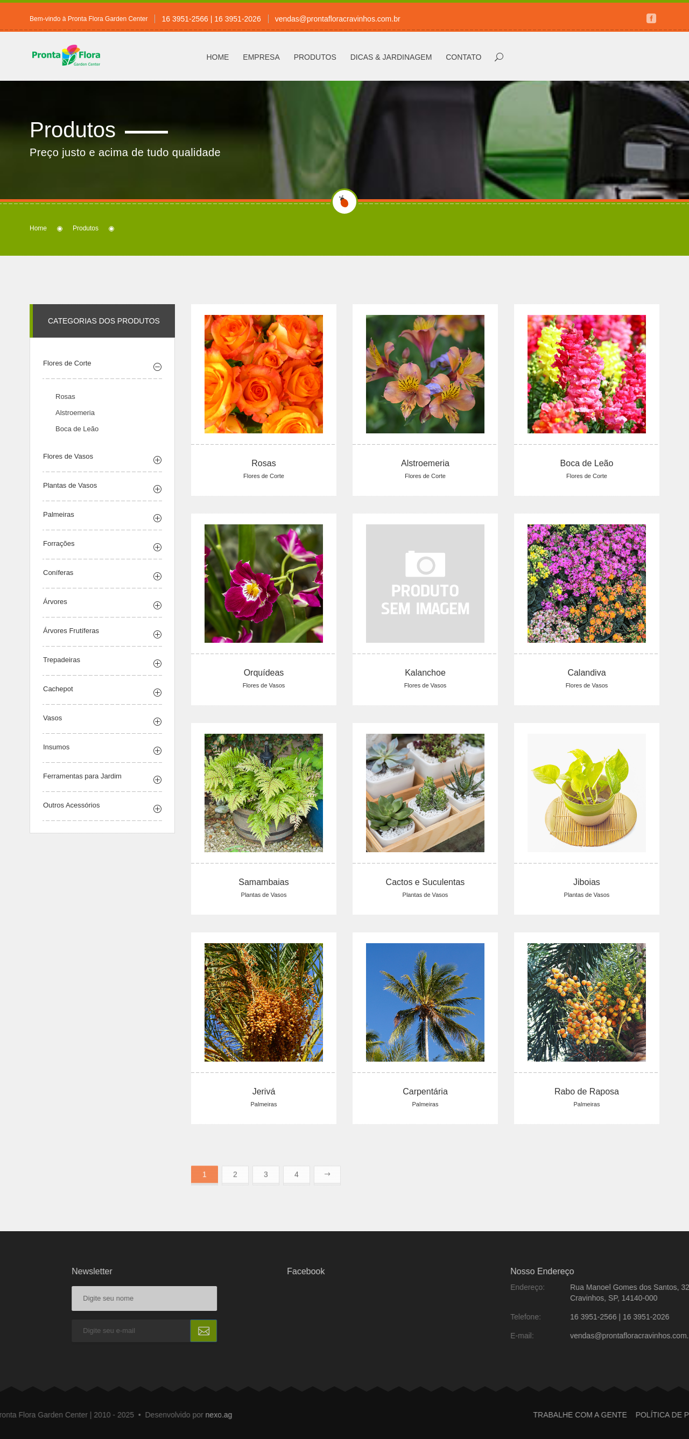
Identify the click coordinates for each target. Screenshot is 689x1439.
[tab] (102, 383)
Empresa (261, 57)
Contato (463, 57)
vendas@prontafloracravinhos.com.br (337, 19)
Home (217, 57)
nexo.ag (66, 1414)
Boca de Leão (77, 447)
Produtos (315, 57)
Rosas (65, 414)
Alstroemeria (75, 430)
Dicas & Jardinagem (391, 57)
